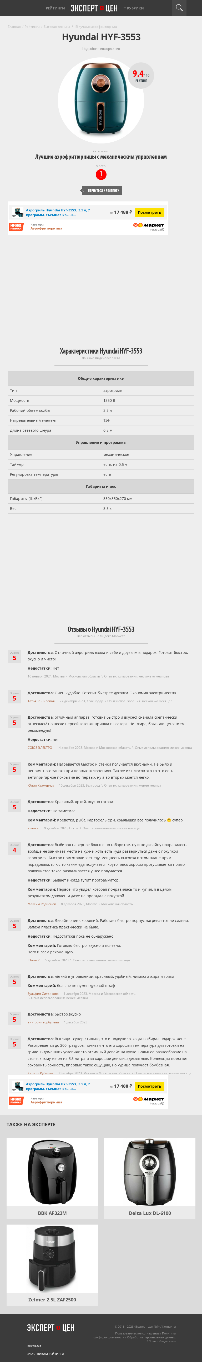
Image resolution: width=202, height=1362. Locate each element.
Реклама (34, 1346)
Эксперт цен (94, 9)
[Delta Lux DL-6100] (149, 1172)
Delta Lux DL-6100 (150, 1213)
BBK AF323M (52, 1213)
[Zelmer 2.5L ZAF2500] (52, 1259)
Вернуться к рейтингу (101, 190)
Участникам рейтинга (45, 1354)
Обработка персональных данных (151, 1337)
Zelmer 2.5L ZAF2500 (52, 1299)
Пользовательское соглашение (137, 1333)
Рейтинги (55, 8)
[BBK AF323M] (52, 1172)
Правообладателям (162, 1341)
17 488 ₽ (121, 212)
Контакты (169, 1326)
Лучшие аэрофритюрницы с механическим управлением (101, 156)
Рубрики (135, 8)
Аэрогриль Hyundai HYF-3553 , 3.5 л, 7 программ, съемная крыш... (58, 212)
